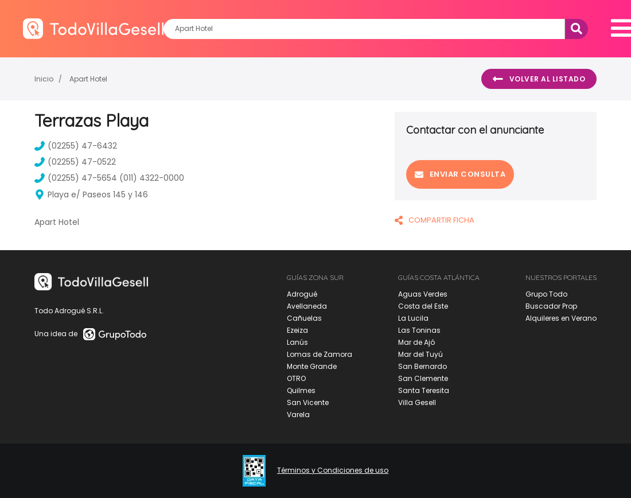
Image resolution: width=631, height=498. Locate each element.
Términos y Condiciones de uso (332, 470)
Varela (298, 414)
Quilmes (301, 390)
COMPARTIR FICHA (434, 220)
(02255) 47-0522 (75, 162)
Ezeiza (297, 330)
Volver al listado (539, 79)
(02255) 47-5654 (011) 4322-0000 (109, 178)
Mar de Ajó (416, 342)
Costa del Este (423, 306)
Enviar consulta (460, 174)
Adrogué (302, 294)
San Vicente (308, 402)
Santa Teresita (423, 390)
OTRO (296, 378)
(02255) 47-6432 (75, 146)
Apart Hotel (88, 79)
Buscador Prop (551, 306)
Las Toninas (419, 330)
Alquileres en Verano (561, 318)
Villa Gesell (417, 402)
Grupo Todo (546, 294)
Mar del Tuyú (420, 354)
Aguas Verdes (422, 294)
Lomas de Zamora (319, 354)
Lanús (297, 342)
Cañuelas (304, 318)
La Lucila (413, 318)
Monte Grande (312, 366)
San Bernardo (422, 366)
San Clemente (423, 378)
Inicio (43, 79)
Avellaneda (307, 306)
